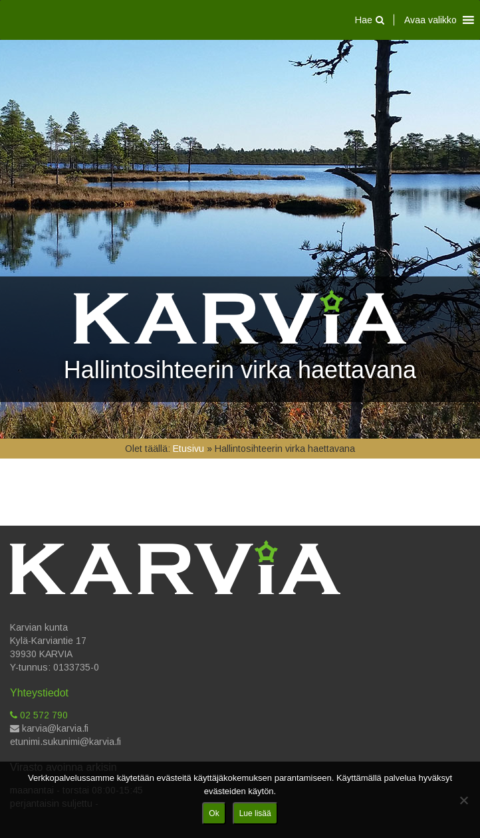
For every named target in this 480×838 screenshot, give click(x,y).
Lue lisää (255, 813)
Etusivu (188, 448)
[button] (430, 20)
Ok (214, 813)
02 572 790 (39, 715)
